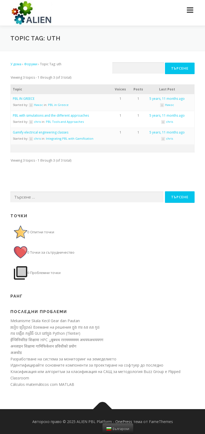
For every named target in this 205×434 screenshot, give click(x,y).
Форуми (30, 64)
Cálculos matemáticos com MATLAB (42, 384)
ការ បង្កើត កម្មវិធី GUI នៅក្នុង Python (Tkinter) (45, 333)
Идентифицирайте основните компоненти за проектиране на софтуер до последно (86, 365)
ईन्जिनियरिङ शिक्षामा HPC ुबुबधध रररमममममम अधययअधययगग (56, 339)
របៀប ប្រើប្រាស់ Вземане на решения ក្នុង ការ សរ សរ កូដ (55, 327)
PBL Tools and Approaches (65, 122)
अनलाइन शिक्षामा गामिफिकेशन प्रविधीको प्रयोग (43, 346)
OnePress (123, 421)
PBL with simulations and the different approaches (51, 115)
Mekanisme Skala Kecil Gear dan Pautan (45, 320)
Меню (190, 9)
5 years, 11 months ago (167, 98)
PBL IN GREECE (23, 98)
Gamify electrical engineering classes (40, 132)
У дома (15, 64)
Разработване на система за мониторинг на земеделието (63, 358)
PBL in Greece (58, 105)
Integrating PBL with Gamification (69, 138)
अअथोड (16, 352)
